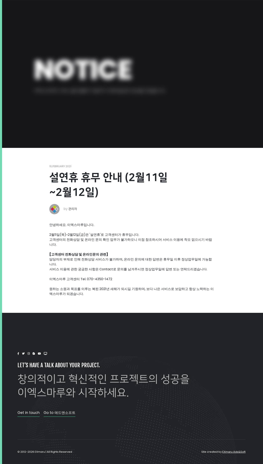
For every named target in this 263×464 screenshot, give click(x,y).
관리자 (72, 209)
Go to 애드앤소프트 (59, 412)
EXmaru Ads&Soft (234, 452)
